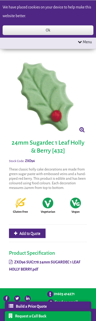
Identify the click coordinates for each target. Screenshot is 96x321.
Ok (48, 30)
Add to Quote (29, 233)
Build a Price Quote (28, 306)
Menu (85, 42)
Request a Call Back (28, 316)
